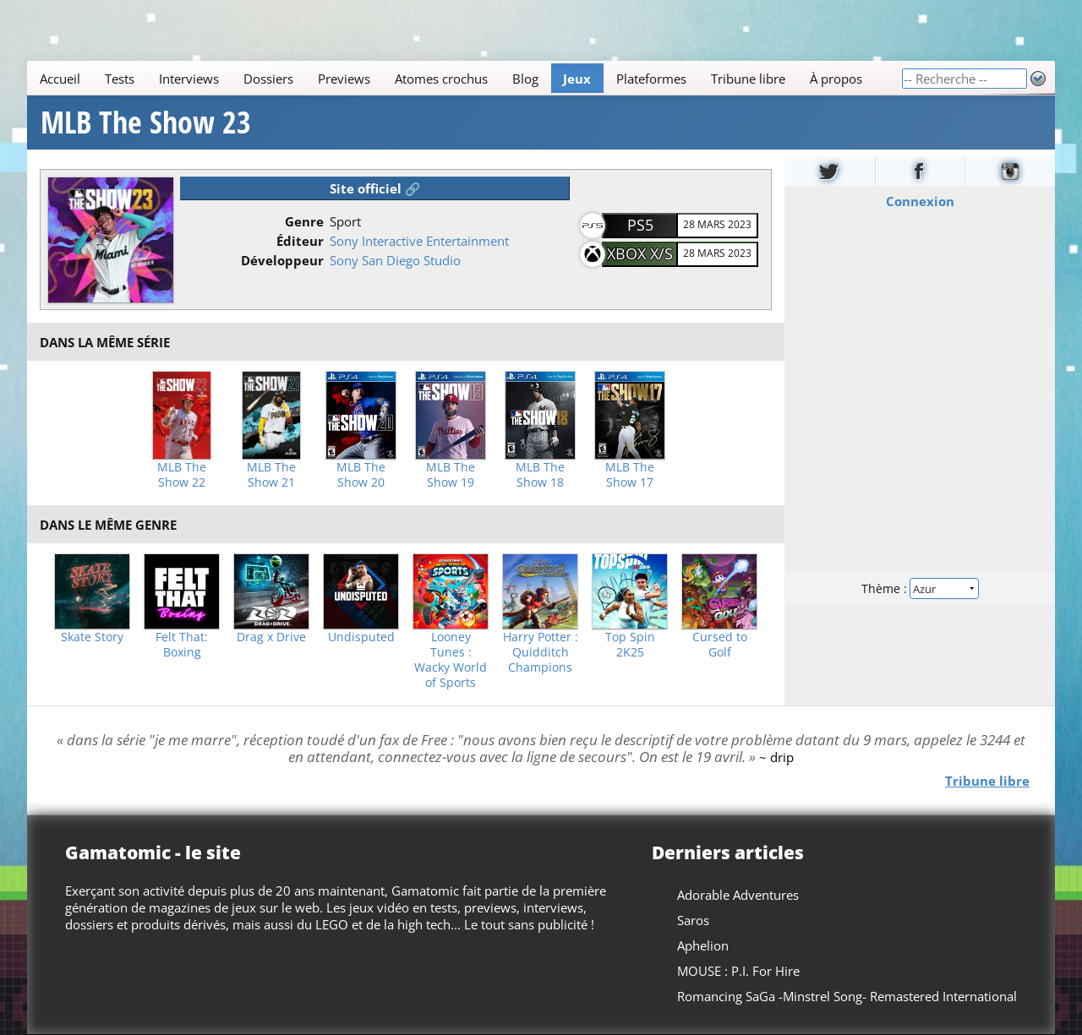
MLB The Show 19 (450, 475)
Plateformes (651, 78)
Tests (119, 78)
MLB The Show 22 (181, 475)
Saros (693, 920)
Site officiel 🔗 (375, 188)
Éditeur (300, 240)
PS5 (640, 225)
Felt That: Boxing (182, 644)
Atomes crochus (441, 78)
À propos (836, 78)
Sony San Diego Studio (395, 260)
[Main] (464, 78)
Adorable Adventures (738, 894)
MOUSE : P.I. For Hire (738, 970)
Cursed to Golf (719, 644)
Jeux (577, 78)
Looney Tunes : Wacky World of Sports (450, 659)
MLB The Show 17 (629, 475)
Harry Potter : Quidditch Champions (540, 652)
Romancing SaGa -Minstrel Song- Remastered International (847, 996)
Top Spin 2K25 (630, 644)
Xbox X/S (640, 253)
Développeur (282, 260)
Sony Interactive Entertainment (419, 240)
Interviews (189, 78)
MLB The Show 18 (540, 475)
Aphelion (703, 945)
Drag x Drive (271, 637)
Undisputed (361, 637)
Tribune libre (748, 78)
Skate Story (92, 637)
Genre (304, 221)
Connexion (920, 201)
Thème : (919, 588)
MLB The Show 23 (146, 122)
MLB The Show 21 (271, 475)
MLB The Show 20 (360, 475)
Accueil (60, 78)
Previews (344, 78)
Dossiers (268, 78)
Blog (525, 78)
